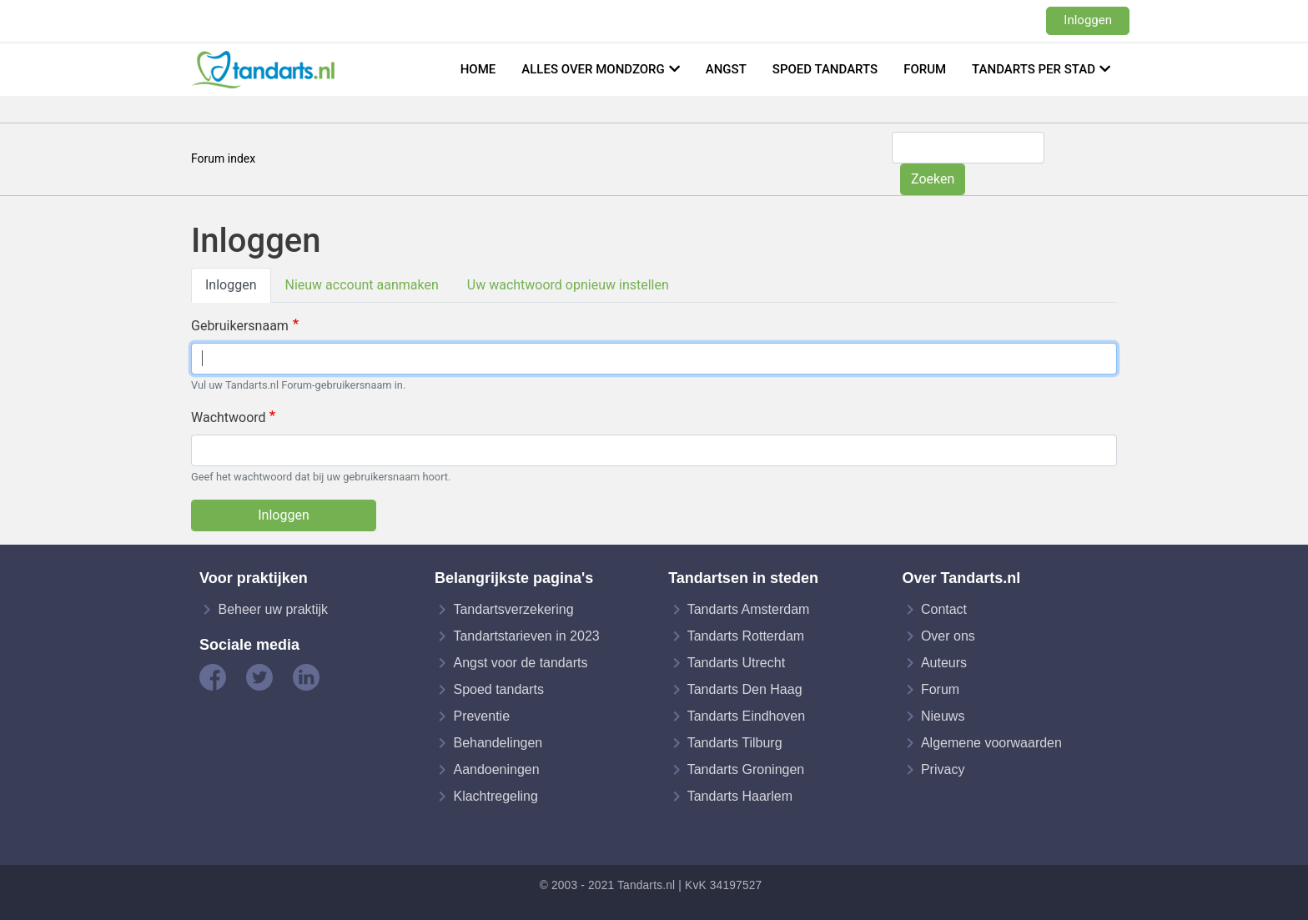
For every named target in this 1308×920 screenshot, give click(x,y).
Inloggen (1088, 20)
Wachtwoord (228, 417)
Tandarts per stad (1033, 69)
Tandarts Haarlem (739, 796)
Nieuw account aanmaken (362, 285)
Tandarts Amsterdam (748, 609)
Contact (944, 609)
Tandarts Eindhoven (746, 716)
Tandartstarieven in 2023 (526, 636)
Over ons (948, 636)
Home (478, 69)
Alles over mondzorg (593, 69)
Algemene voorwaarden (991, 743)
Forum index (223, 158)
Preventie (481, 716)
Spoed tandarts (825, 69)
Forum (924, 69)
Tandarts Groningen (746, 769)
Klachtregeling (495, 796)
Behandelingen (497, 743)
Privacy (942, 769)
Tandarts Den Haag (744, 689)
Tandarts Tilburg (734, 743)
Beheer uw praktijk (273, 609)
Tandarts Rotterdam (746, 636)
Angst (726, 69)
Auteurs (944, 663)
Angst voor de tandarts (520, 663)
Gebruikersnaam (240, 326)
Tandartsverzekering (513, 609)
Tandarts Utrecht (736, 663)
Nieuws (942, 716)
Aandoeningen (496, 769)
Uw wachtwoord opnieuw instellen (568, 285)
